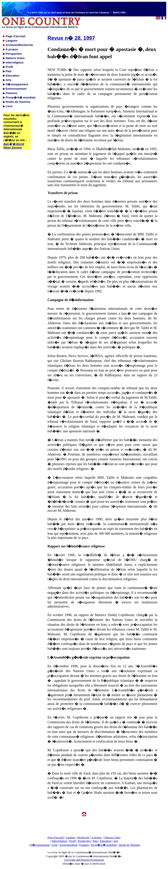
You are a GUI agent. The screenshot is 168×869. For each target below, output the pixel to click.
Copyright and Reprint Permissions (84, 859)
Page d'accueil (55, 837)
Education (106, 841)
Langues (70, 837)
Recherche (83, 837)
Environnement (68, 844)
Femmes (84, 844)
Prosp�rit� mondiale (104, 844)
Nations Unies (112, 837)
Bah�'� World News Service (14, 145)
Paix (95, 841)
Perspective (84, 841)
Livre (55, 844)
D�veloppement (40, 844)
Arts (115, 841)
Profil (72, 841)
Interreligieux (59, 841)
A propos (96, 837)
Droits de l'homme (129, 844)
